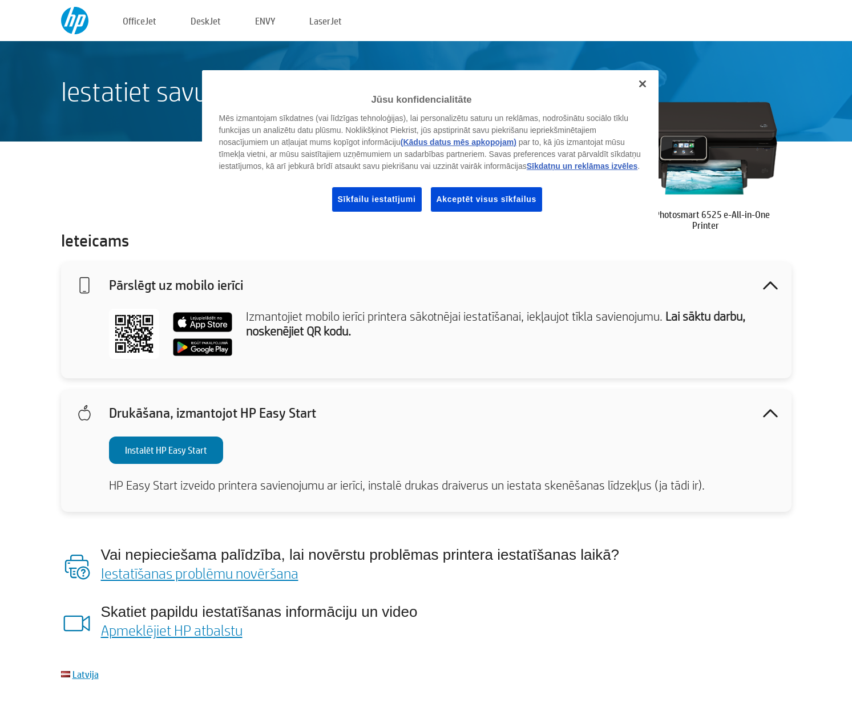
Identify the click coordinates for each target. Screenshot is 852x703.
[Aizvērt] (642, 83)
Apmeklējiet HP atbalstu (172, 630)
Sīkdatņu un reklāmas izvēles (582, 166)
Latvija (85, 674)
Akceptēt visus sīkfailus (487, 199)
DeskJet (206, 20)
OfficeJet (139, 20)
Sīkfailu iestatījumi (377, 199)
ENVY (265, 20)
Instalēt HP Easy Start (166, 449)
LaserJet (325, 20)
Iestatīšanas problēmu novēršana (199, 573)
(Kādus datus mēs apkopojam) (458, 142)
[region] (430, 150)
